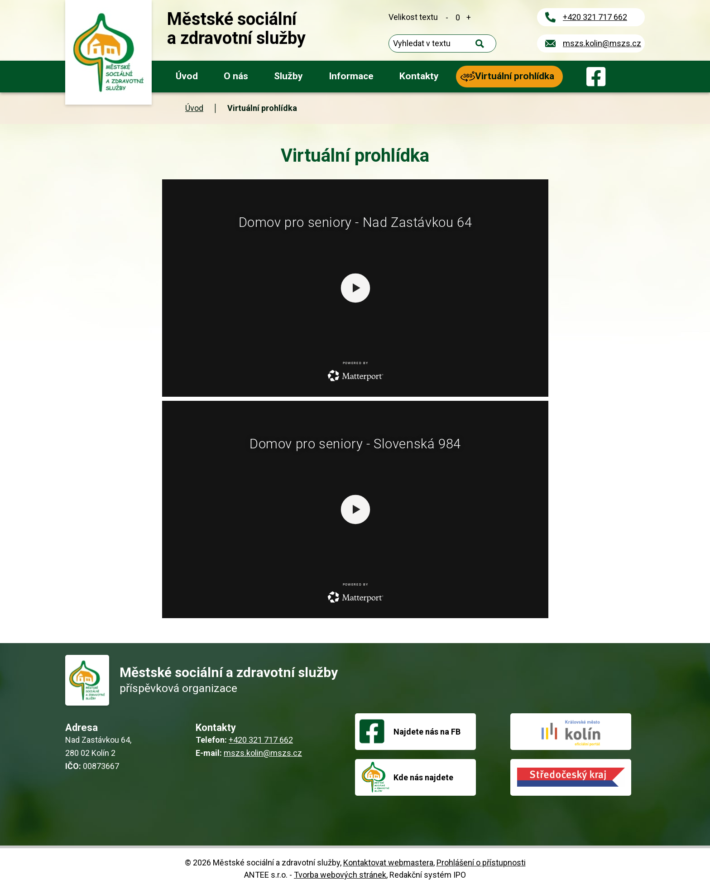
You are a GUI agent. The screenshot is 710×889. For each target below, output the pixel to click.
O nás (236, 76)
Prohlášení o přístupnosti (481, 862)
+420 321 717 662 (595, 17)
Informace (351, 76)
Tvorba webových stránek (340, 874)
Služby (288, 76)
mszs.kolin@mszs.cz (602, 43)
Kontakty (419, 76)
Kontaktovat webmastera (388, 862)
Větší (468, 17)
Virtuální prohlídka (514, 76)
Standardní (457, 17)
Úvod (187, 76)
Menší (446, 17)
